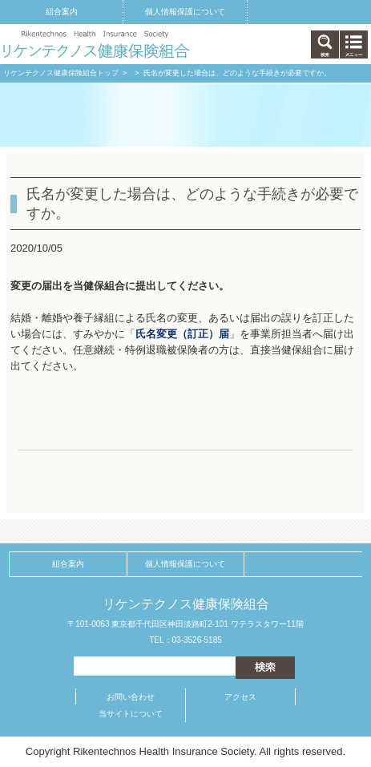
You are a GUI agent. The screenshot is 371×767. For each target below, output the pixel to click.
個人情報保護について (185, 11)
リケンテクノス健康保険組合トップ (61, 73)
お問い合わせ (131, 696)
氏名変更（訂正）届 (182, 334)
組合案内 (62, 11)
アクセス (240, 696)
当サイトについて (131, 713)
